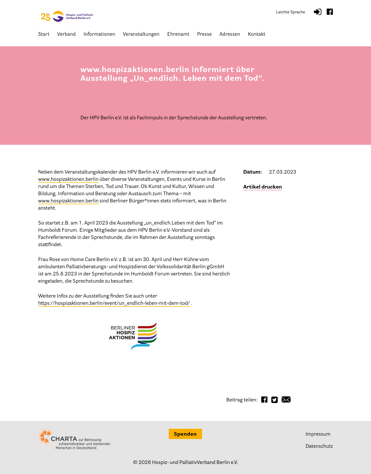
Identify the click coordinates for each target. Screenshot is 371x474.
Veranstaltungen (141, 35)
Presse (204, 35)
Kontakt (256, 35)
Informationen (99, 35)
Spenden (185, 434)
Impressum (318, 434)
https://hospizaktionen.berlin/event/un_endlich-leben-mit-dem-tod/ (114, 303)
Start (43, 35)
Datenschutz (319, 446)
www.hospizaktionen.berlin (68, 179)
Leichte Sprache (290, 13)
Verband (66, 35)
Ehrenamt (178, 35)
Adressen (230, 35)
